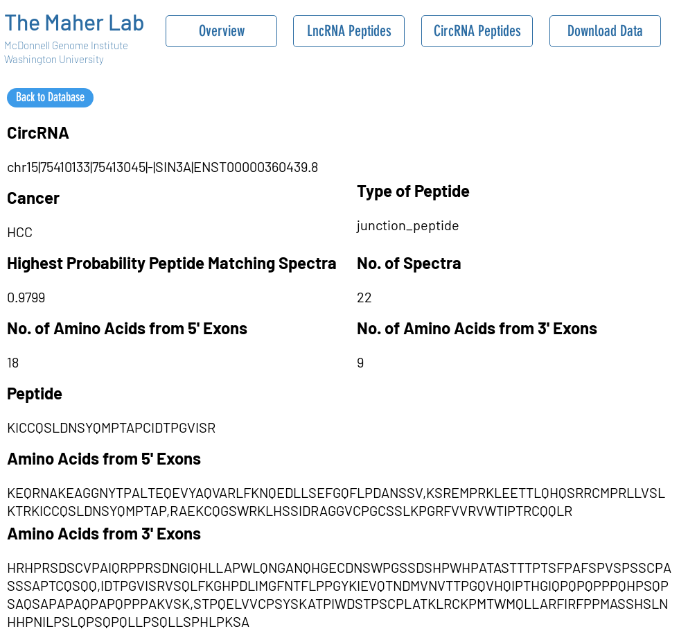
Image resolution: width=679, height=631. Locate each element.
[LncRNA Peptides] (349, 31)
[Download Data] (605, 31)
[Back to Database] (50, 97)
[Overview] (221, 31)
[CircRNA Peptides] (477, 31)
